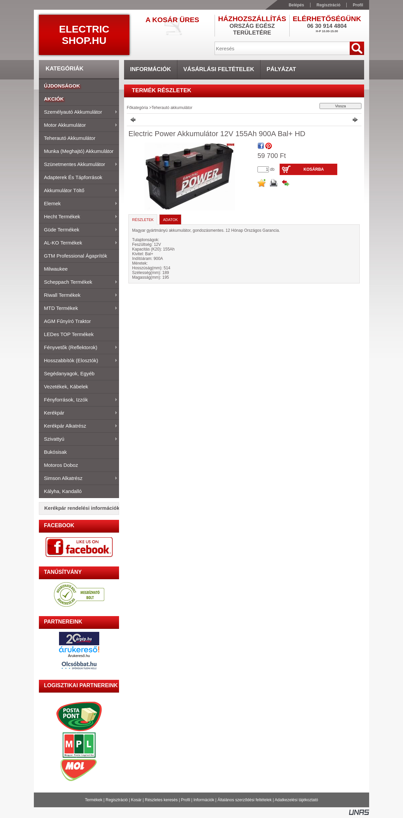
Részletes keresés (161, 800)
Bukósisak (55, 452)
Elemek (78, 204)
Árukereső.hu (79, 656)
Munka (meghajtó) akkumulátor (79, 151)
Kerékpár (78, 413)
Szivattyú (78, 439)
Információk (203, 800)
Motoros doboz (61, 465)
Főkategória (137, 107)
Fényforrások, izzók (78, 400)
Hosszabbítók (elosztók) (78, 361)
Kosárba (313, 169)
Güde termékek (78, 230)
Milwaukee (56, 269)
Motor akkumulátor (78, 125)
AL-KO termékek (78, 243)
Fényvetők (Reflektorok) (78, 347)
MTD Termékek (78, 308)
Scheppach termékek (78, 282)
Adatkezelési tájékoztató (296, 800)
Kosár (136, 800)
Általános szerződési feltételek (245, 800)
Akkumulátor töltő (78, 190)
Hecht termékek (78, 217)
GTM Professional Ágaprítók (75, 256)
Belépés (296, 5)
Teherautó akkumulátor (69, 138)
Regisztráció (117, 800)
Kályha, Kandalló (63, 491)
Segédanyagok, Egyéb (69, 373)
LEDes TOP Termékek (69, 334)
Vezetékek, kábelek (66, 386)
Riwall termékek (78, 295)
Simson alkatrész (78, 478)
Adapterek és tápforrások (73, 177)
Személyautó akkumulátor (78, 112)
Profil (185, 800)
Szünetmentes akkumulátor (78, 164)
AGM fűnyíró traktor (67, 321)
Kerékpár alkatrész (78, 426)
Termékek (93, 800)
